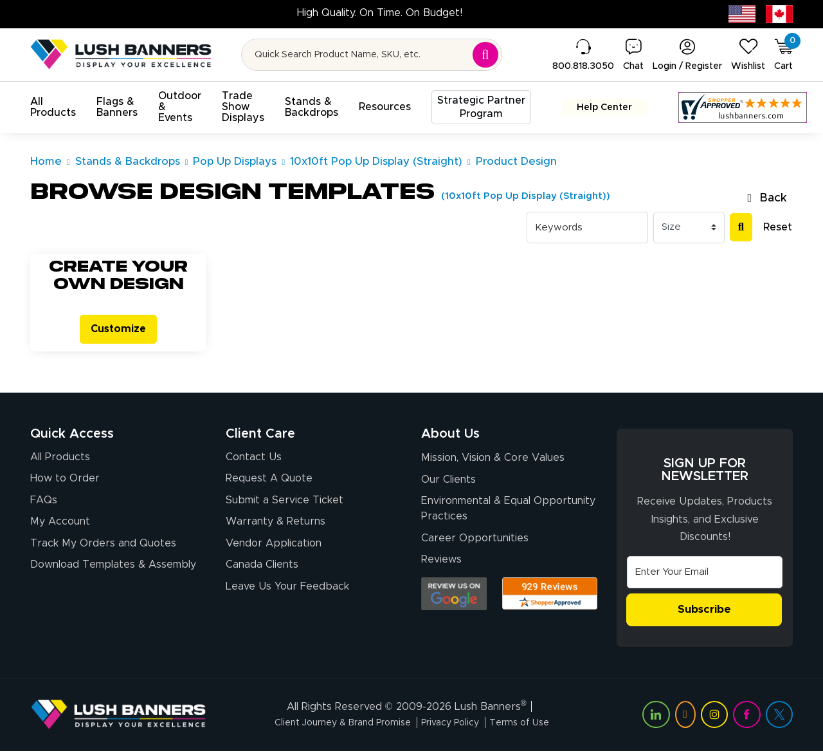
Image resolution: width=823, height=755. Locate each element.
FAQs (43, 505)
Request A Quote (269, 483)
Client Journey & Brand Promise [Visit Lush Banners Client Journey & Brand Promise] (334, 727)
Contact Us (254, 460)
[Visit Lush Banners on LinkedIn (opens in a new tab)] (655, 718)
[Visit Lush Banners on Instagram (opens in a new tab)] (714, 718)
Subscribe (704, 613)
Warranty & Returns (275, 528)
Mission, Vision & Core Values (493, 462)
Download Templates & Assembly (113, 573)
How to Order (65, 483)
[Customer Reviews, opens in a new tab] (728, 107)
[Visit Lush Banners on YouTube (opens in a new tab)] (685, 718)
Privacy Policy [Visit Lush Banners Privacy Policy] (455, 727)
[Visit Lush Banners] (118, 718)
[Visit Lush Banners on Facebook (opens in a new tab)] (746, 718)
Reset (777, 227)
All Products (60, 460)
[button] (53, 107)
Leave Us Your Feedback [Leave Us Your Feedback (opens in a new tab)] (287, 596)
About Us (450, 437)
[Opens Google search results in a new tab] (454, 602)
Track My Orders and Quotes (103, 550)
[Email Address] (704, 575)
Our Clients (448, 485)
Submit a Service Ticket (284, 505)
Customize (118, 331)
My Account (60, 528)
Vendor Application (273, 550)
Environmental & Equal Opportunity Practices (508, 515)
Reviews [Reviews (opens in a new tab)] (441, 568)
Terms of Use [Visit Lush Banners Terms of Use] (534, 727)
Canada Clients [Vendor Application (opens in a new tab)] (262, 573)
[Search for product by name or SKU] (372, 55)
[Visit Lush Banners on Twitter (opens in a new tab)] (779, 718)
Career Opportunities (475, 545)
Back (767, 198)
